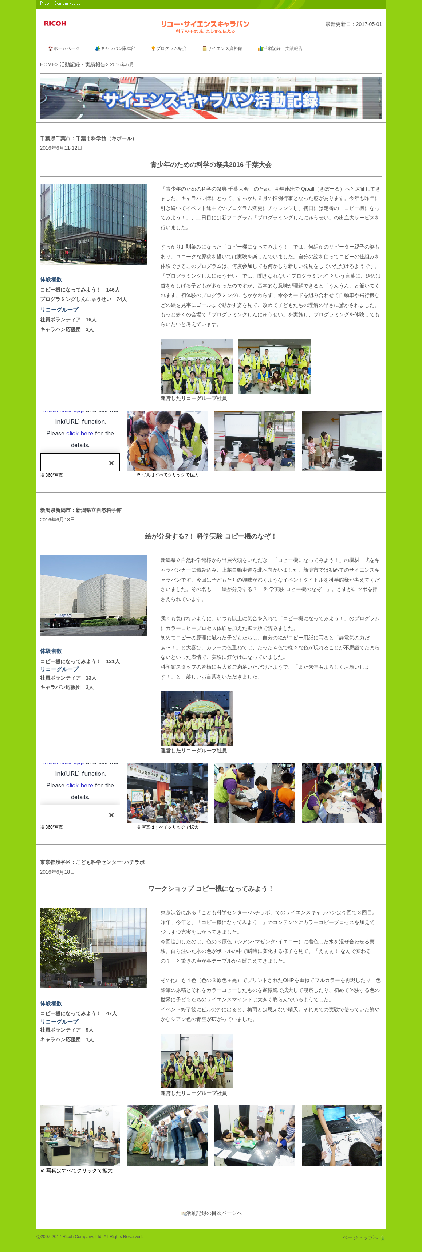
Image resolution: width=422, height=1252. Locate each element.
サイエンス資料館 (222, 48)
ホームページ (64, 48)
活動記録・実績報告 (280, 48)
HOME (47, 64)
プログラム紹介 (168, 48)
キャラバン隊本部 (115, 48)
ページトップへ (364, 1237)
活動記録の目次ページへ (211, 1213)
